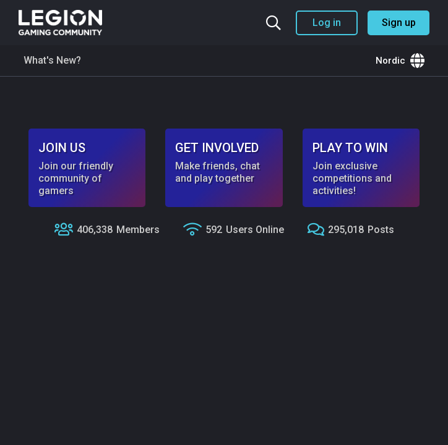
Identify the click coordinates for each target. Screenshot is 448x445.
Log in (326, 22)
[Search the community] (273, 23)
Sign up (399, 22)
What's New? (52, 60)
